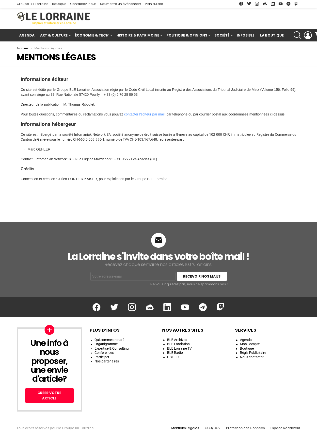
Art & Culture (54, 36)
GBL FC (173, 357)
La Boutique (272, 35)
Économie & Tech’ (92, 36)
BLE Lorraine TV (179, 348)
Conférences (104, 353)
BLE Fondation (178, 344)
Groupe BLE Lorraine (32, 3)
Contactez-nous (83, 3)
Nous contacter (252, 357)
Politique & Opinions (186, 36)
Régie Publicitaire (253, 353)
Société (222, 36)
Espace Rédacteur (285, 428)
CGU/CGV (213, 428)
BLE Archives (177, 340)
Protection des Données (245, 428)
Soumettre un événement (120, 3)
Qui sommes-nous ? (110, 340)
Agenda (26, 35)
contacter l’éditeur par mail (144, 114)
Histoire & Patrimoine (137, 36)
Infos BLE (245, 35)
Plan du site (154, 3)
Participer (102, 357)
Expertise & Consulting (112, 348)
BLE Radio (175, 353)
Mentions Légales (185, 428)
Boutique (59, 3)
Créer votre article (49, 395)
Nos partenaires (107, 361)
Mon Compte (250, 344)
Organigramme (106, 344)
